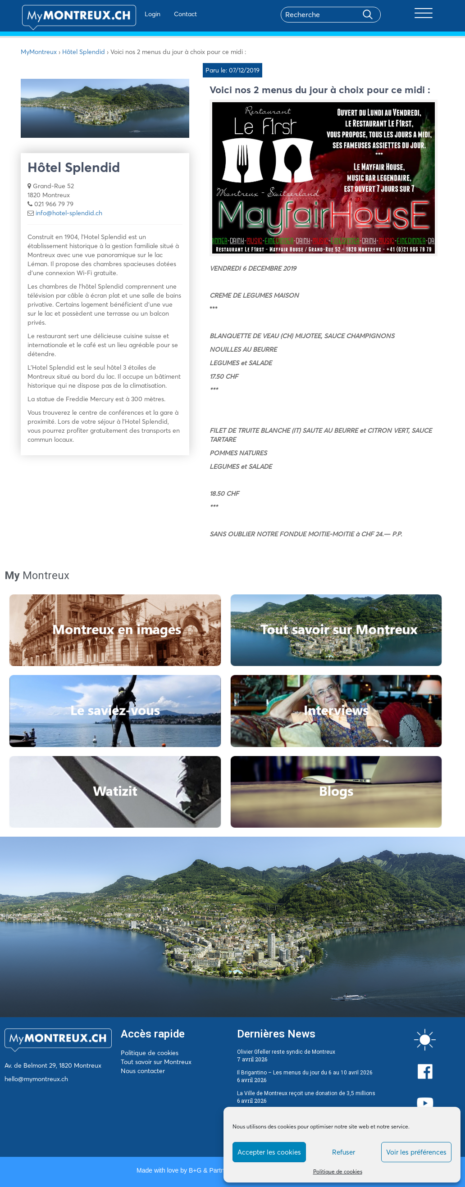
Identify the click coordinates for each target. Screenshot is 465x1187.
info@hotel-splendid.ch (69, 213)
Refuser (343, 1152)
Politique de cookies (337, 1171)
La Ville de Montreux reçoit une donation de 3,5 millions (306, 1093)
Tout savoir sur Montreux (156, 1062)
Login (131, 14)
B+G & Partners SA (216, 1170)
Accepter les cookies (269, 1152)
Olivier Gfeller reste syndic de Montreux (286, 1052)
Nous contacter (143, 1071)
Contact (164, 14)
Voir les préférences (416, 1152)
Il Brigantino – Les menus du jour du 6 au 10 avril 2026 (305, 1072)
